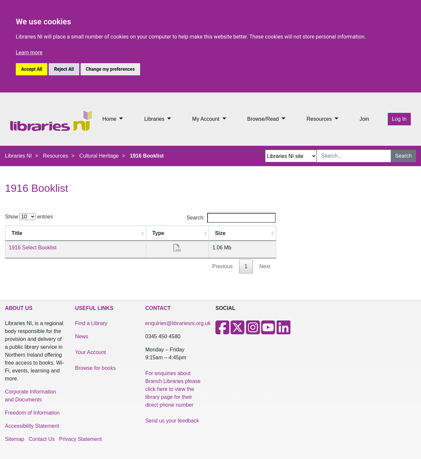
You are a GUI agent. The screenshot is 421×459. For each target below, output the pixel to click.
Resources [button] (320, 119)
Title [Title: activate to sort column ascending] (17, 233)
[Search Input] (354, 156)
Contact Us (42, 439)
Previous (222, 266)
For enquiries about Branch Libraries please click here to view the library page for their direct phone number (173, 389)
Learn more (29, 52)
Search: (231, 218)
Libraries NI (18, 156)
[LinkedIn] (283, 331)
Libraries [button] (155, 119)
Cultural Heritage (99, 156)
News (81, 336)
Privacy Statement (80, 439)
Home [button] (110, 119)
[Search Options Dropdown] (291, 156)
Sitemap (14, 439)
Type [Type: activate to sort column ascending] (158, 233)
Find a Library (91, 323)
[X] (237, 331)
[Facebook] (222, 331)
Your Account (90, 352)
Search (403, 156)
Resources (55, 156)
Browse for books (95, 368)
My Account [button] (206, 119)
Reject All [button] (64, 69)
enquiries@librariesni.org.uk (178, 323)
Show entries (29, 216)
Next (264, 266)
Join (364, 119)
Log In (399, 119)
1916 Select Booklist (33, 247)
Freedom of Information (32, 413)
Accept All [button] (31, 69)
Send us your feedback (172, 420)
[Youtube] (268, 331)
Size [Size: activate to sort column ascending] (220, 233)
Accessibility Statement (32, 426)
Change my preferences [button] (110, 69)
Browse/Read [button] (264, 119)
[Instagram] (253, 331)
